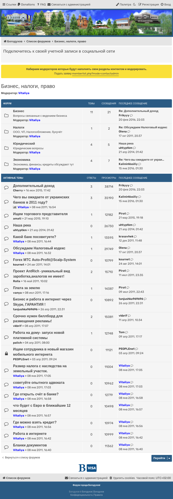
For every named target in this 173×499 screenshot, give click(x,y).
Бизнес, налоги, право (28, 86)
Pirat (122, 213)
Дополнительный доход (33, 186)
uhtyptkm (125, 147)
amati (17, 218)
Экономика (21, 160)
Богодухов (87, 491)
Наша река (126, 143)
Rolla (16, 281)
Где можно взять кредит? (35, 422)
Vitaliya (23, 93)
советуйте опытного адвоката (38, 382)
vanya (17, 292)
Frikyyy (124, 115)
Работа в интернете (30, 434)
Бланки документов (30, 445)
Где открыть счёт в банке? (36, 394)
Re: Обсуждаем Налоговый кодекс (143, 127)
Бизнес (18, 111)
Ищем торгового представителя (40, 214)
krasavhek (126, 236)
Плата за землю (26, 288)
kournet (18, 264)
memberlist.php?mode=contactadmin (95, 73)
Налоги (18, 127)
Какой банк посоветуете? (34, 237)
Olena (123, 131)
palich (17, 342)
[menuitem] (26, 4)
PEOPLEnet (21, 359)
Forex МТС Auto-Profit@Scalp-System (44, 260)
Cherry (18, 190)
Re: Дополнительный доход (138, 111)
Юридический (24, 144)
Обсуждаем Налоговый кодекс (39, 248)
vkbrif (17, 326)
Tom (122, 332)
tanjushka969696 (25, 309)
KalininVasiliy (128, 164)
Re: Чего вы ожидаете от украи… (141, 159)
